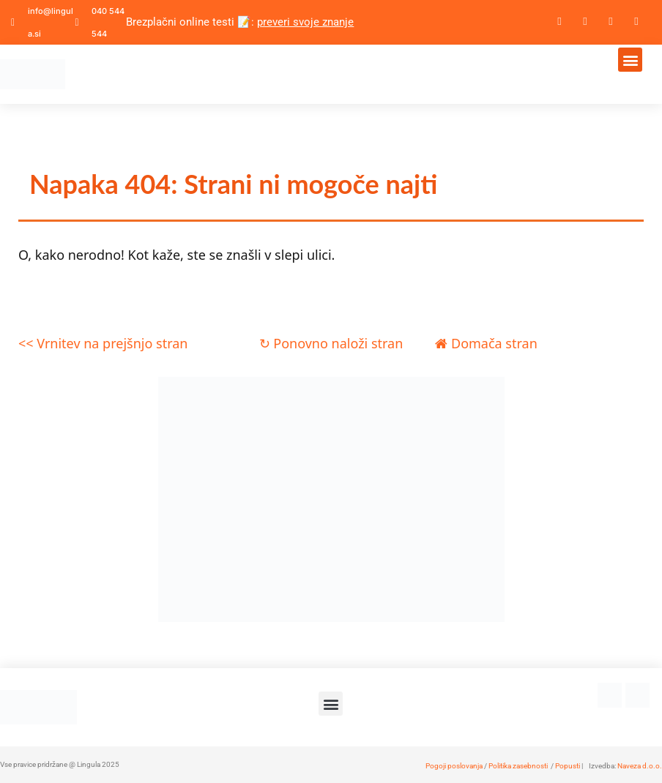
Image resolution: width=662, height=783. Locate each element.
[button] (630, 60)
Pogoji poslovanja (454, 766)
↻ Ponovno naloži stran (331, 343)
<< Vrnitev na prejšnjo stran (102, 343)
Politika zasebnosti (518, 766)
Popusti (567, 766)
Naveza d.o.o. (639, 766)
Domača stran (486, 343)
